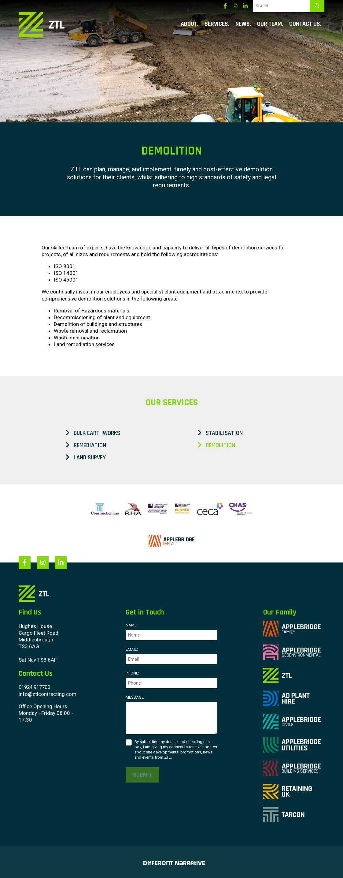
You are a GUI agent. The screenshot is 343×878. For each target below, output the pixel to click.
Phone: (132, 673)
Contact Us (304, 24)
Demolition (216, 445)
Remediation (86, 445)
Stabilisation (220, 433)
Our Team (269, 24)
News (242, 24)
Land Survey (86, 457)
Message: (135, 697)
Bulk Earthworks (93, 433)
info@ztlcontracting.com (47, 693)
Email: (132, 649)
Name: (132, 625)
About (189, 24)
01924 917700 (36, 687)
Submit (142, 775)
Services (216, 24)
